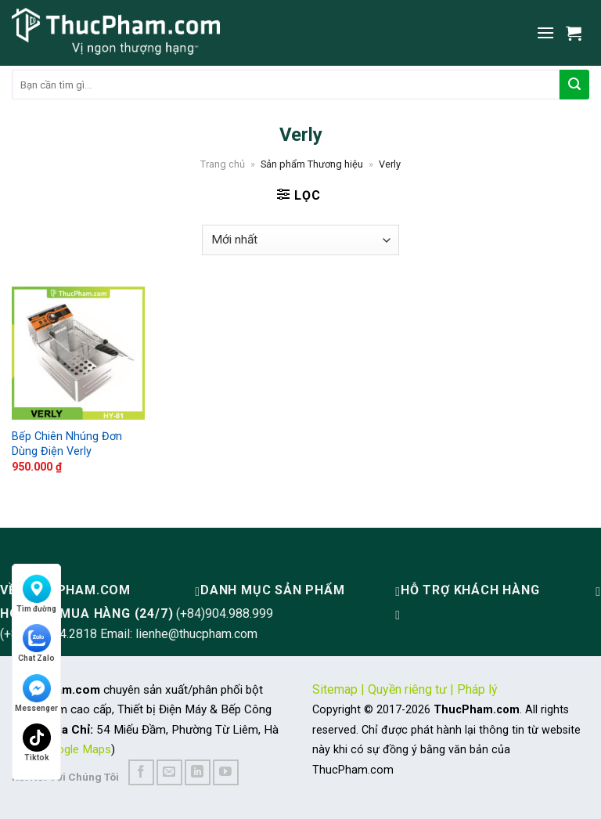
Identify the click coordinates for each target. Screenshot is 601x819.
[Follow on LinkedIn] (198, 772)
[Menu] (545, 32)
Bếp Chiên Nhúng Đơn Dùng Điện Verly (67, 444)
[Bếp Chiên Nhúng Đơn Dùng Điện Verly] (78, 353)
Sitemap (335, 689)
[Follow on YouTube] (226, 772)
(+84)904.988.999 (224, 613)
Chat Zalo (36, 643)
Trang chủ (222, 164)
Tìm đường (36, 594)
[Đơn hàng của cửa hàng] (300, 240)
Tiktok (37, 742)
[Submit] (574, 84)
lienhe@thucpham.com (196, 633)
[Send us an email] (169, 772)
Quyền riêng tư (407, 689)
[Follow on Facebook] (141, 772)
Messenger (36, 693)
